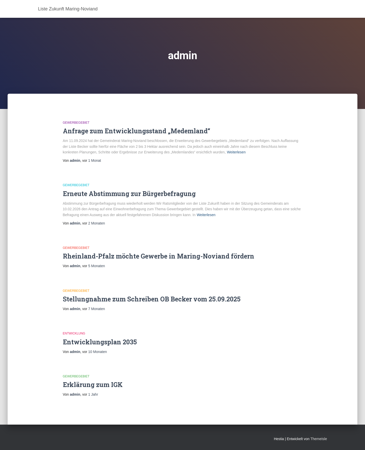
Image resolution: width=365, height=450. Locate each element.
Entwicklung (74, 333)
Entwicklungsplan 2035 (100, 342)
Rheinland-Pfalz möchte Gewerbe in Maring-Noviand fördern (158, 256)
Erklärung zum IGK (93, 384)
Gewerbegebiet (76, 122)
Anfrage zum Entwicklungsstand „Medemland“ (136, 131)
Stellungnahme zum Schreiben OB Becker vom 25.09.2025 (152, 299)
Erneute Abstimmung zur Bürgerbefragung (129, 193)
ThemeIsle (319, 439)
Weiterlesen (236, 152)
